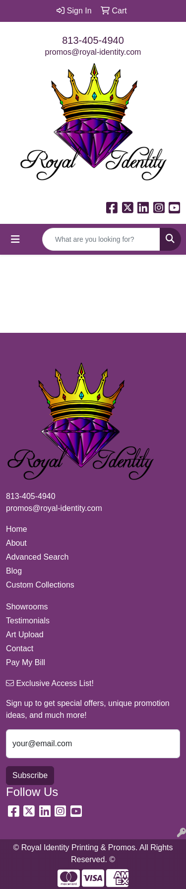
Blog (14, 571)
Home (16, 529)
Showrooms (27, 606)
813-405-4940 (93, 40)
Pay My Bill (25, 662)
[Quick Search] (101, 239)
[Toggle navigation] (15, 239)
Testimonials (28, 620)
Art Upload (25, 634)
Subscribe (30, 775)
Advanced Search (37, 557)
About (16, 543)
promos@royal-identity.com (93, 52)
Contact (19, 648)
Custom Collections (40, 585)
